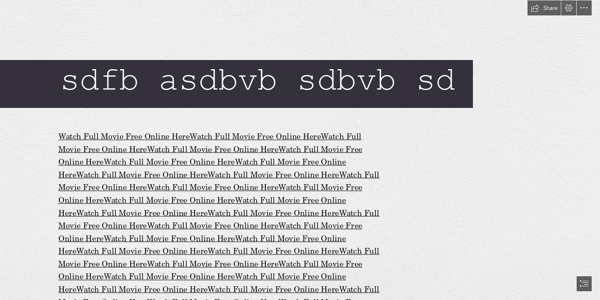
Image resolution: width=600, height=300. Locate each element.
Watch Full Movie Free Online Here (124, 136)
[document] (300, 150)
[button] (544, 7)
